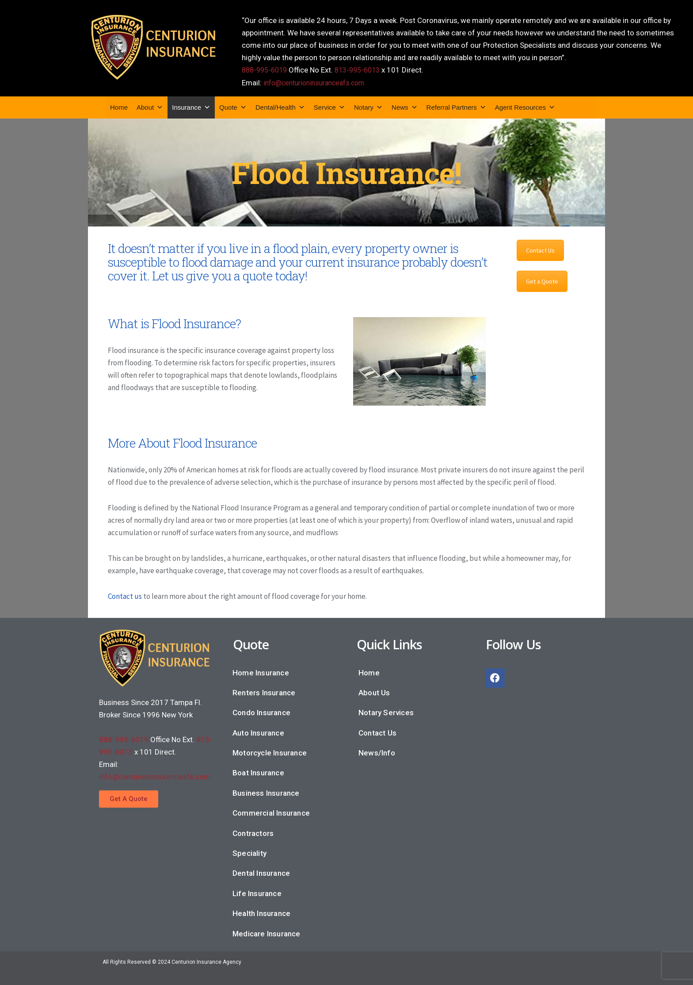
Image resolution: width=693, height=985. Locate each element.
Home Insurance (260, 671)
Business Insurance (266, 792)
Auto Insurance (258, 732)
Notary (368, 107)
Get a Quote (542, 280)
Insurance (191, 107)
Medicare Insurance (266, 932)
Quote (233, 107)
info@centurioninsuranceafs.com (319, 82)
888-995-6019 (266, 69)
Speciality (249, 852)
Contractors (253, 832)
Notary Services (386, 711)
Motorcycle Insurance (269, 751)
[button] (128, 798)
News (405, 107)
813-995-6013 (363, 69)
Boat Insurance (258, 771)
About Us (374, 691)
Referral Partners (456, 107)
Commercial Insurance (271, 812)
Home (119, 106)
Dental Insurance (261, 872)
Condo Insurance (261, 711)
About (150, 107)
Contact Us (540, 249)
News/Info (376, 751)
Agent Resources (525, 107)
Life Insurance (257, 892)
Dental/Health (280, 107)
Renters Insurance (263, 691)
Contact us (125, 595)
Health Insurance (261, 912)
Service (329, 107)
